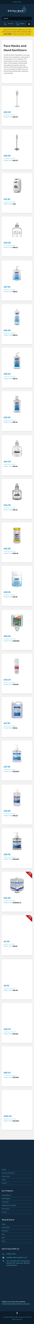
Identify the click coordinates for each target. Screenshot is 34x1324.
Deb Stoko (5, 1231)
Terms (3, 1179)
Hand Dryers (5, 1202)
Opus (3, 1237)
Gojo (3, 1234)
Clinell (3, 1224)
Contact (4, 1183)
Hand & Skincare (6, 1195)
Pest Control (5, 1208)
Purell (3, 1241)
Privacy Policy (6, 1176)
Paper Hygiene (6, 1198)
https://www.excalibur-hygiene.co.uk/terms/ (16, 1303)
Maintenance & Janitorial (9, 1205)
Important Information (8, 1173)
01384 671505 (17, 2)
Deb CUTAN (5, 1227)
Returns (4, 1169)
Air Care (4, 1212)
